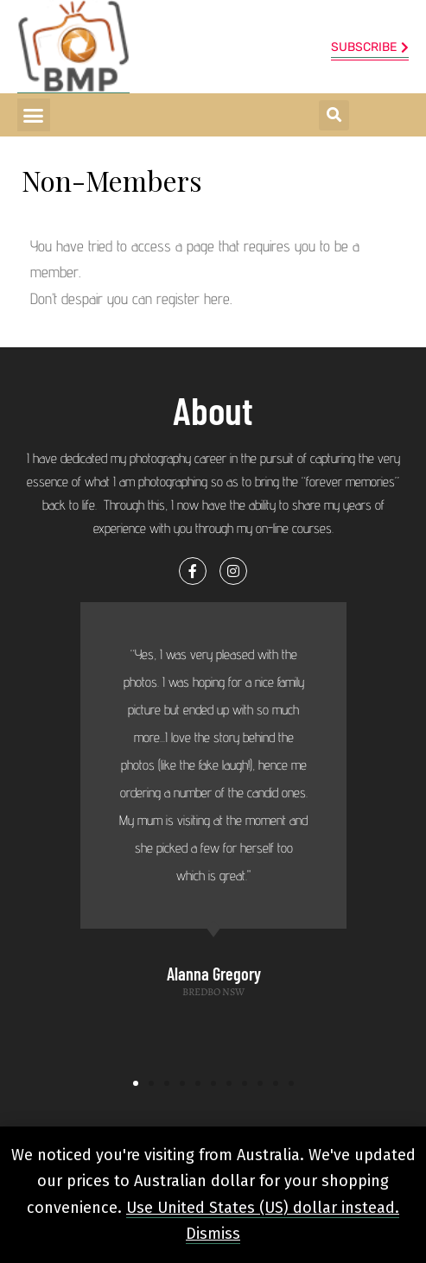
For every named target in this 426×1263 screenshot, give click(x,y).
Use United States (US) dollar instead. (262, 1207)
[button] (33, 114)
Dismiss (213, 1233)
